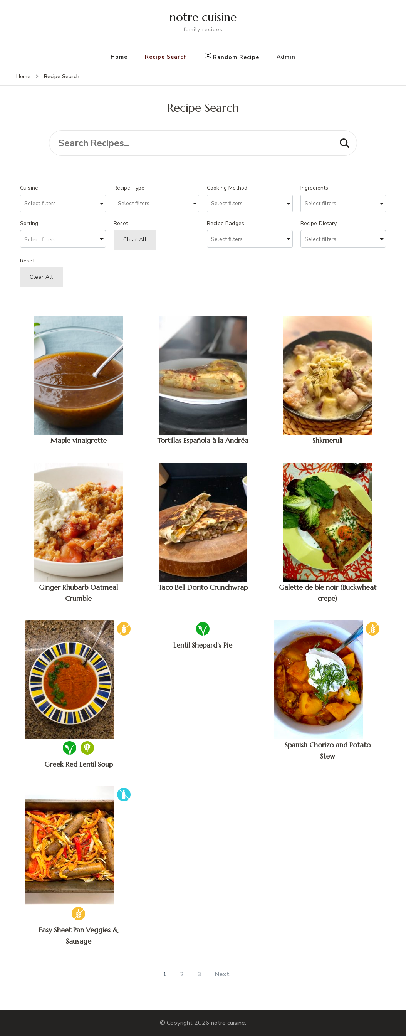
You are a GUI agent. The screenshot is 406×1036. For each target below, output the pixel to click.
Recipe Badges (225, 223)
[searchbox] (54, 203)
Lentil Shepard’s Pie (202, 645)
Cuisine (29, 188)
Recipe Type (129, 188)
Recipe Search (166, 57)
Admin (286, 57)
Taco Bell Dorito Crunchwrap (203, 587)
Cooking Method (227, 188)
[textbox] (63, 238)
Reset (121, 223)
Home (119, 57)
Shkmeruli (327, 440)
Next (222, 974)
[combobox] (63, 203)
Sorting (29, 223)
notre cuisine (203, 17)
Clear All (135, 239)
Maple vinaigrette (78, 440)
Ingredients (314, 188)
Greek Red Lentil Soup (78, 764)
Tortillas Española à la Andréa (202, 440)
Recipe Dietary (318, 223)
